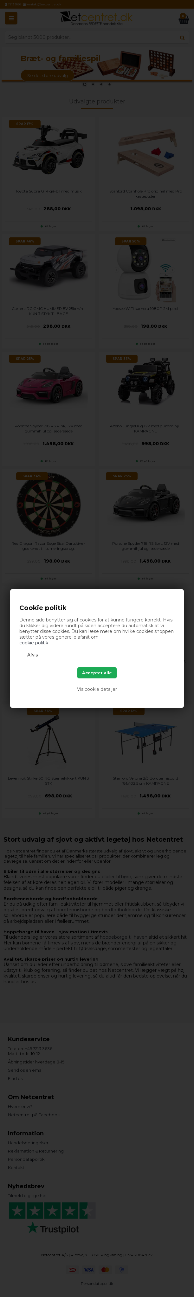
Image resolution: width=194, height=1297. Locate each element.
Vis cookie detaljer (97, 689)
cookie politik (33, 643)
